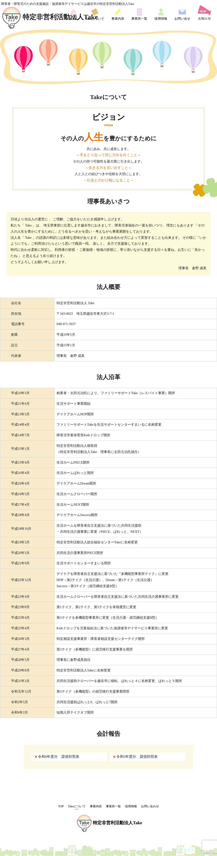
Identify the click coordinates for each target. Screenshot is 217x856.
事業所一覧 (139, 14)
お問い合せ (182, 14)
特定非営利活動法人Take (50, 17)
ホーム (73, 14)
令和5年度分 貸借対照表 (135, 757)
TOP (61, 806)
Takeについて (94, 14)
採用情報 (160, 14)
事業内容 (117, 14)
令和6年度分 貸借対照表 (57, 757)
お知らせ (204, 12)
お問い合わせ (150, 806)
